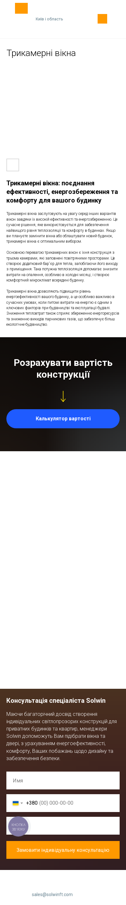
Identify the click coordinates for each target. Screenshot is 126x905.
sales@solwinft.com (52, 894)
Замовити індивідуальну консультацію (68, 850)
